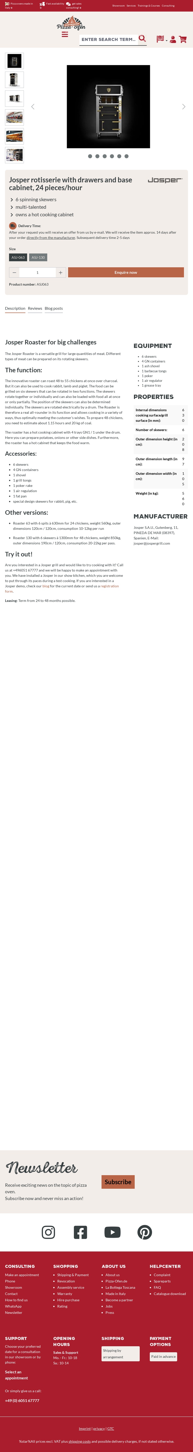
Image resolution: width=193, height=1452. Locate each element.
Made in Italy (116, 1293)
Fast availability (52, 5)
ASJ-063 (18, 257)
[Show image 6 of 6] (127, 156)
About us (113, 1275)
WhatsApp (13, 1306)
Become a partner (119, 1300)
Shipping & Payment (73, 1275)
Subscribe (118, 1181)
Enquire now (126, 272)
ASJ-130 (38, 257)
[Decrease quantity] (14, 272)
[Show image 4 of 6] (112, 156)
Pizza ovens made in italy (19, 5)
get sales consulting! (73, 5)
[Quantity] (37, 272)
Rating (62, 1306)
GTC (110, 1428)
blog (45, 586)
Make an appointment (22, 1275)
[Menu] (65, 36)
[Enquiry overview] (182, 39)
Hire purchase (68, 1300)
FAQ (157, 1287)
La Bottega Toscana (120, 1287)
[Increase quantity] (61, 272)
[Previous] (32, 106)
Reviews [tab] (35, 308)
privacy (99, 1428)
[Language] (162, 40)
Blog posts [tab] (54, 308)
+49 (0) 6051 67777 (22, 1400)
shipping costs (80, 1441)
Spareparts (162, 1281)
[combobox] (108, 40)
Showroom (118, 5)
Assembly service (70, 1287)
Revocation (66, 1281)
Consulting (168, 5)
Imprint (85, 1428)
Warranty (64, 1293)
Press (110, 1312)
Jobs (109, 1306)
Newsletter (13, 1312)
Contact (11, 1293)
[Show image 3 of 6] (105, 156)
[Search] (142, 40)
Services (131, 5)
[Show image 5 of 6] (119, 156)
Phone (10, 1281)
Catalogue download (170, 1293)
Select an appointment (16, 1374)
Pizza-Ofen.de (116, 1281)
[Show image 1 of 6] (90, 156)
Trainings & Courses (149, 5)
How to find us (16, 1300)
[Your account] (173, 41)
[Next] (184, 106)
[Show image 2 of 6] (97, 156)
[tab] (15, 308)
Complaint (162, 1275)
